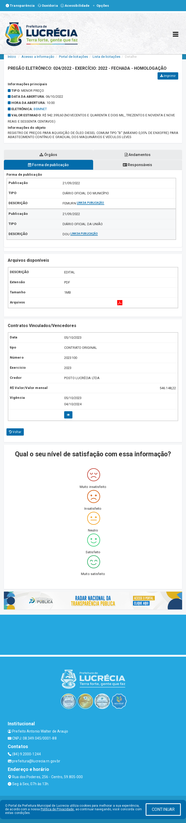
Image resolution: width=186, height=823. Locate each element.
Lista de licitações (106, 57)
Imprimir (168, 76)
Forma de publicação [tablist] (48, 165)
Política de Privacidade (57, 809)
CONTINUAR (163, 809)
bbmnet (40, 109)
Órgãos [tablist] (48, 155)
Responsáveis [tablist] (137, 165)
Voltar (15, 432)
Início (12, 57)
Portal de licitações (73, 57)
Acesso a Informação (37, 57)
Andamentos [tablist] (138, 155)
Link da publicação (90, 203)
